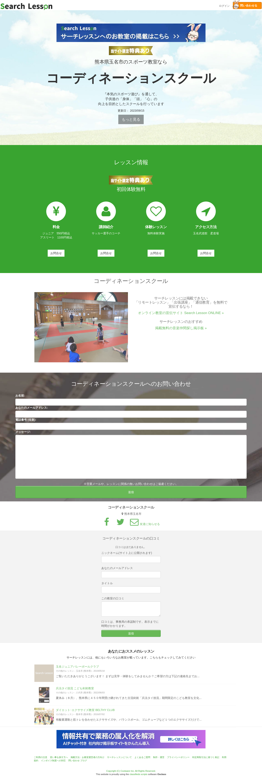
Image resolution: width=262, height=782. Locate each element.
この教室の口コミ (112, 599)
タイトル (107, 584)
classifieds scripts (138, 774)
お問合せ (56, 253)
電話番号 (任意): (25, 421)
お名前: (20, 397)
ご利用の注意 (40, 757)
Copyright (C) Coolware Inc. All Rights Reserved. (131, 771)
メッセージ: (23, 433)
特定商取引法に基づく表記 (205, 757)
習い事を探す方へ (59, 757)
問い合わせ (74, 760)
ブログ (83, 760)
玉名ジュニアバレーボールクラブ (77, 668)
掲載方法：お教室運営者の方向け (87, 757)
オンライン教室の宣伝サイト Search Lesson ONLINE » (181, 314)
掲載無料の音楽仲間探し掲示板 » (181, 329)
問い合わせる (245, 5)
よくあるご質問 (142, 757)
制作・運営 (158, 757)
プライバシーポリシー (178, 757)
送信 (131, 493)
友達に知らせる (144, 525)
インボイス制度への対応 (53, 760)
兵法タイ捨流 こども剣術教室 (75, 689)
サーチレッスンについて (119, 757)
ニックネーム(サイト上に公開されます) (126, 554)
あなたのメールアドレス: (31, 409)
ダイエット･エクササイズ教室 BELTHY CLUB (85, 711)
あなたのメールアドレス (117, 569)
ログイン (224, 5)
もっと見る (131, 119)
